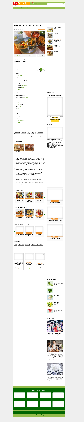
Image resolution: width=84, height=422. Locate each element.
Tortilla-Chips (21, 75)
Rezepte (21, 5)
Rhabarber (56, 309)
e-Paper (61, 116)
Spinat (55, 288)
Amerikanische (21, 244)
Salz (19, 104)
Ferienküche (27, 244)
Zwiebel (19, 89)
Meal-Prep (39, 234)
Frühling (16, 5)
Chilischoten (26, 115)
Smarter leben (49, 5)
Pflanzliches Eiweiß (29, 217)
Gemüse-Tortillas (57, 51)
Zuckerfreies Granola (40, 264)
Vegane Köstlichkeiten (55, 238)
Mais (19, 91)
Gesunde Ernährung (30, 5)
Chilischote (23, 87)
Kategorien (16, 412)
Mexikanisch (40, 244)
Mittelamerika (17, 247)
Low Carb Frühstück (19, 200)
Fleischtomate (21, 113)
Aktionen (56, 5)
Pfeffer (19, 124)
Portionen (41, 71)
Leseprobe (49, 116)
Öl (18, 108)
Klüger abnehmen (40, 5)
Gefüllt (22, 247)
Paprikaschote (23, 82)
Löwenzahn (56, 302)
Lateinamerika (33, 244)
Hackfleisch (25, 97)
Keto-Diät (39, 200)
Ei (18, 100)
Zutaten (16, 69)
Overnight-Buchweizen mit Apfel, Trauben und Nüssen (18, 263)
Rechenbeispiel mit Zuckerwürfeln (55, 376)
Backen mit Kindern (51, 353)
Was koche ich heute (20, 234)
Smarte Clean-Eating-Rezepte (55, 220)
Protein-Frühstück (39, 217)
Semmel (19, 102)
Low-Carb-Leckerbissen (55, 202)
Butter (19, 106)
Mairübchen (56, 295)
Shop (61, 5)
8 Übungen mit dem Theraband (54, 333)
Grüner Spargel (57, 282)
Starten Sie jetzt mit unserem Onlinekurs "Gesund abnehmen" (55, 134)
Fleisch (16, 244)
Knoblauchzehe (21, 120)
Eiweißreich (20, 217)
